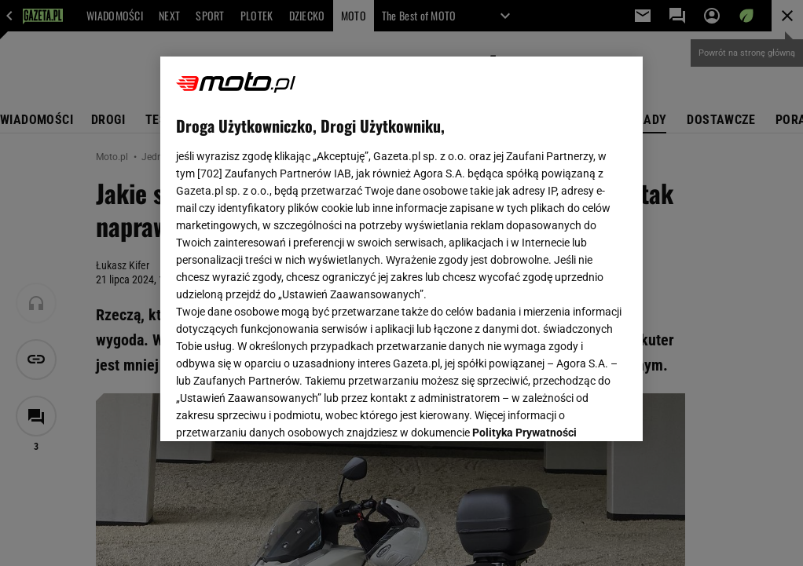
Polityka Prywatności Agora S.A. (311, 250)
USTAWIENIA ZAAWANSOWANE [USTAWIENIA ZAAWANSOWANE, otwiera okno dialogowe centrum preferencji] (279, 410)
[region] (401, 249)
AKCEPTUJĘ (573, 410)
